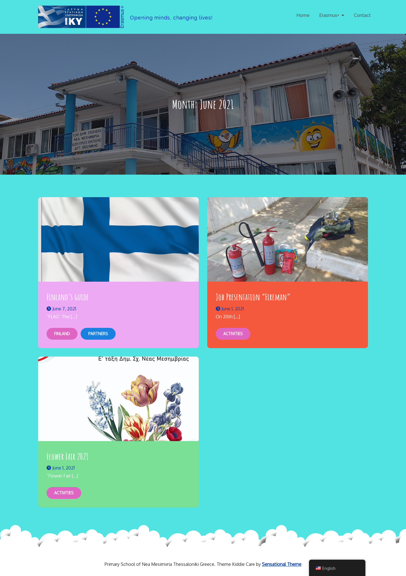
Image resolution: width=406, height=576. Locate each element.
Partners (98, 333)
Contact (362, 15)
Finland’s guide (68, 297)
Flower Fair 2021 (68, 456)
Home (303, 15)
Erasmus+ (329, 15)
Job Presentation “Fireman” (253, 297)
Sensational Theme (281, 564)
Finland (62, 333)
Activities (233, 333)
